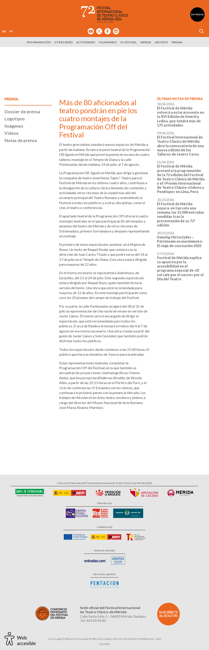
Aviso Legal (55, 638)
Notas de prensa (20, 140)
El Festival (128, 42)
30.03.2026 (180, 239)
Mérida (145, 42)
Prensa (177, 42)
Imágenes (13, 126)
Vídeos (11, 133)
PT (11, 31)
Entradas (197, 14)
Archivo (161, 42)
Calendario (108, 42)
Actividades (85, 42)
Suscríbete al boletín (168, 614)
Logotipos (14, 118)
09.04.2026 (180, 143)
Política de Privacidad (75, 638)
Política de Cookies (101, 638)
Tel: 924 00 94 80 (93, 620)
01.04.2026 (181, 177)
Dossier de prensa (22, 111)
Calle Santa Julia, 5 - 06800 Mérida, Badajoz (113, 616)
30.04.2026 (180, 114)
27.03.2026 (180, 266)
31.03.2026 (180, 212)
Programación (39, 42)
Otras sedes (63, 42)
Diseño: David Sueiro (126, 638)
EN (4, 31)
